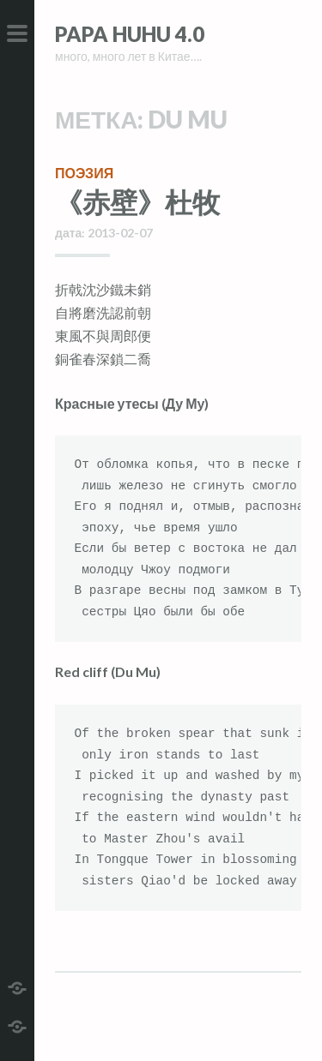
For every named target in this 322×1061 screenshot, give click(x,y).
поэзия (84, 173)
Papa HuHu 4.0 (129, 33)
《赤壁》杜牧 (137, 202)
